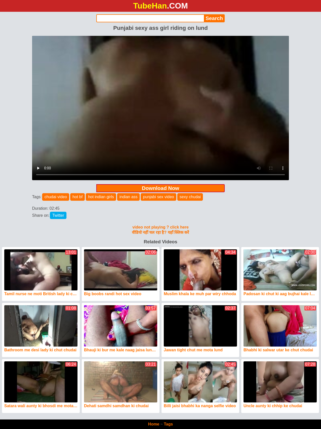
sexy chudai (190, 197)
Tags (168, 424)
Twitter (58, 215)
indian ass (128, 197)
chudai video (55, 197)
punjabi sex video (158, 197)
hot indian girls (101, 197)
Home (153, 424)
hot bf (77, 197)
